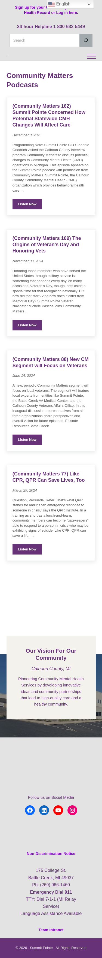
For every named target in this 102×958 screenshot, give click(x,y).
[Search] (85, 40)
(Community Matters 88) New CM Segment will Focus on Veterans (47, 383)
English (59, 4)
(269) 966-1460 (55, 884)
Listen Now (30, 222)
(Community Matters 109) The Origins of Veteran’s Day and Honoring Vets (48, 262)
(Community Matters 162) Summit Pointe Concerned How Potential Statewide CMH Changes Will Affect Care (50, 132)
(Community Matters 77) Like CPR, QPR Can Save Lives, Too (49, 502)
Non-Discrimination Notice (51, 853)
